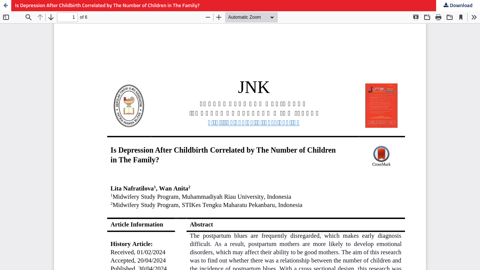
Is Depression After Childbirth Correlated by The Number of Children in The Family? (107, 5)
